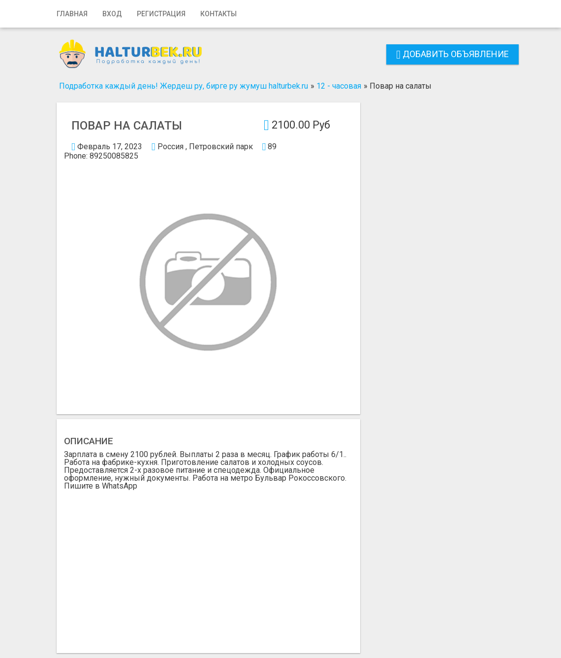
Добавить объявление (452, 54)
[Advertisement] (208, 564)
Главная (72, 14)
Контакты (218, 14)
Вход (112, 14)
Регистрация (161, 14)
